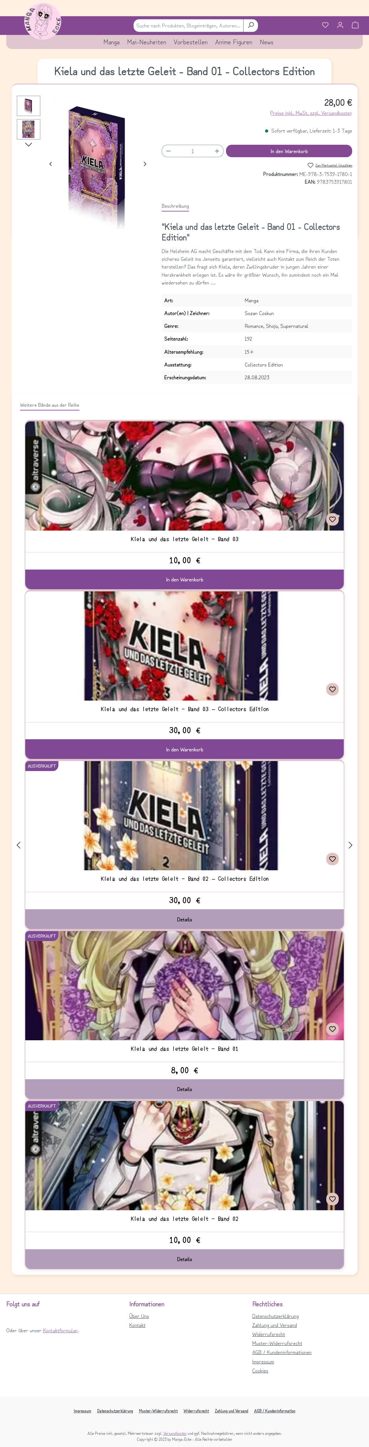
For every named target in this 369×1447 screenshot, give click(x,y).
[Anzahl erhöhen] (217, 151)
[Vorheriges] (51, 163)
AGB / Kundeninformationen (282, 1352)
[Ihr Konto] (340, 25)
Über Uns (139, 1315)
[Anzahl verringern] (168, 151)
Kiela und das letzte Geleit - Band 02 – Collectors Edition (184, 878)
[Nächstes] (144, 163)
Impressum (263, 1361)
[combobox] (188, 25)
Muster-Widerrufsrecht (277, 1343)
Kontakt (137, 1324)
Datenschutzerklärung (275, 1315)
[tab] (175, 205)
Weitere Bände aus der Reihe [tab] (49, 404)
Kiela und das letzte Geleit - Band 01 (184, 1048)
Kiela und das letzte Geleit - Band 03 (184, 539)
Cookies (260, 1370)
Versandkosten (175, 1433)
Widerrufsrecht (268, 1334)
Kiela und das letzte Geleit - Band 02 (184, 1218)
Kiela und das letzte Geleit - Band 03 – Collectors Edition (184, 709)
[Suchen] (250, 25)
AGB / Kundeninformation (274, 1411)
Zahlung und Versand (274, 1324)
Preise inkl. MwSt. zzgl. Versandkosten (311, 112)
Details (184, 919)
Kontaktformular (60, 1330)
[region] (83, 163)
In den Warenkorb (289, 151)
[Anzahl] (193, 151)
